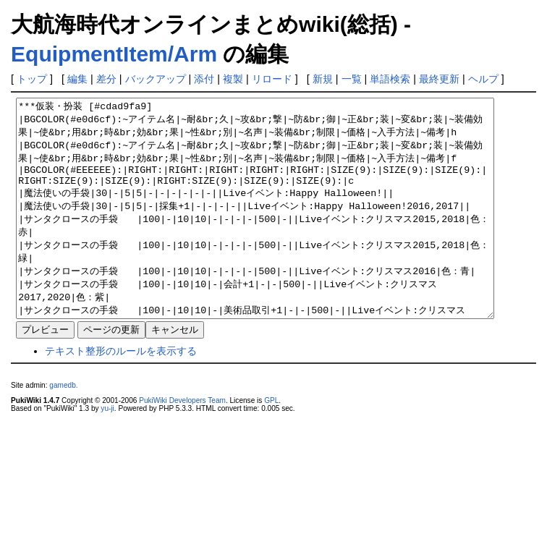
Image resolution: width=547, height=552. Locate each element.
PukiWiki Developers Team (182, 444)
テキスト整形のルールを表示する (121, 394)
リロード (272, 79)
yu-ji (107, 452)
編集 (77, 79)
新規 (323, 79)
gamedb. (63, 429)
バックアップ (155, 79)
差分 (106, 79)
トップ (32, 79)
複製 (233, 79)
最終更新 (439, 79)
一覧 (352, 79)
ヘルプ (483, 79)
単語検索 (390, 79)
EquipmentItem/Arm (114, 54)
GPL (271, 444)
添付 (204, 79)
